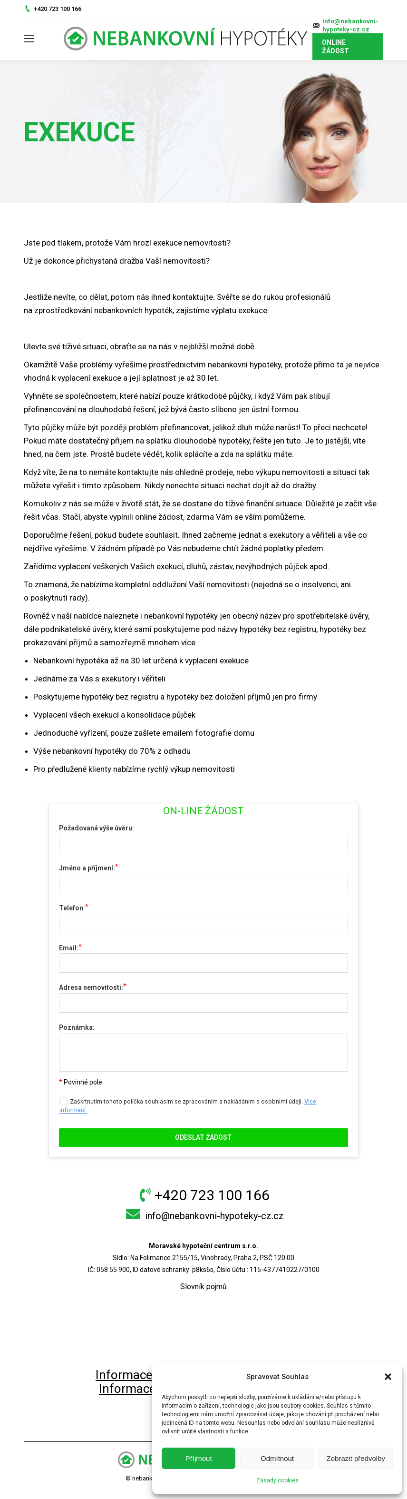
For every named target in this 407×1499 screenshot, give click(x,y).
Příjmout (198, 1458)
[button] (388, 1376)
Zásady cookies (277, 1480)
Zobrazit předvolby (356, 1458)
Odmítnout (277, 1458)
